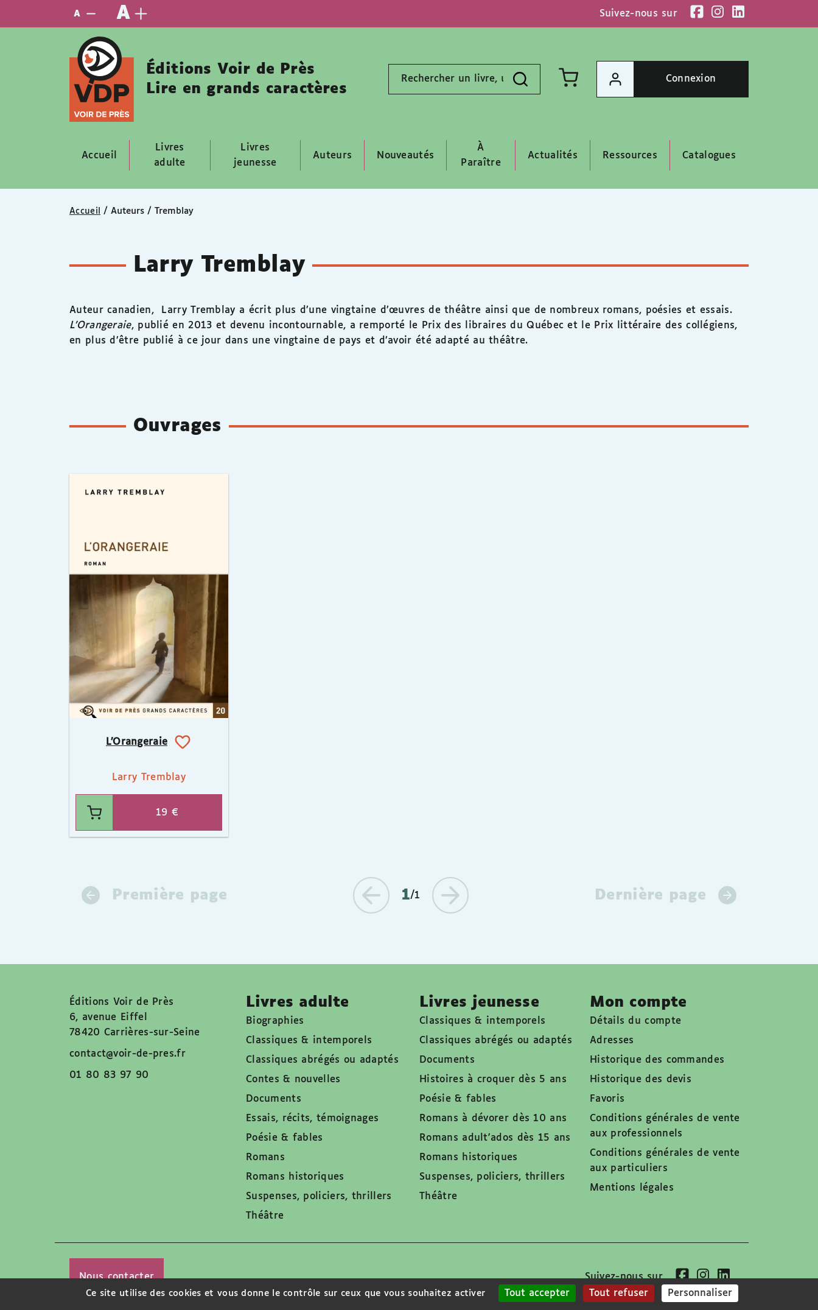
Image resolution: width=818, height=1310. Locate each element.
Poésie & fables (284, 1138)
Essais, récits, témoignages (312, 1118)
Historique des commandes (657, 1060)
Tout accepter (537, 1293)
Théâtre (265, 1216)
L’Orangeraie (137, 742)
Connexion (656, 79)
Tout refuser (618, 1293)
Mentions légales (632, 1188)
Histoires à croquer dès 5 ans (493, 1079)
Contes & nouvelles (293, 1079)
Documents (273, 1099)
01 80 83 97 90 (109, 1075)
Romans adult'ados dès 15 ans (494, 1138)
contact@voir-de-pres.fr (127, 1054)
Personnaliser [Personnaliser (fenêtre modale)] (700, 1293)
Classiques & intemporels (309, 1040)
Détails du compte (635, 1021)
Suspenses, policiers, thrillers (318, 1196)
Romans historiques (295, 1177)
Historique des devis (640, 1079)
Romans (265, 1157)
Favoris (607, 1099)
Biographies (275, 1021)
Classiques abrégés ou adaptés (322, 1060)
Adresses (612, 1040)
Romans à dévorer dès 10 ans (493, 1118)
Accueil (84, 211)
